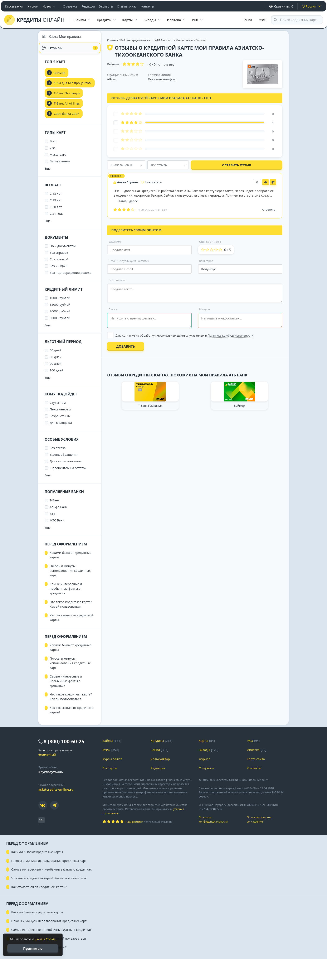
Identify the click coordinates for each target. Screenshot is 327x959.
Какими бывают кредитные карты (70, 558)
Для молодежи (61, 426)
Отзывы (70, 50)
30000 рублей (60, 321)
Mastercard (58, 158)
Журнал (33, 6)
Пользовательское (268, 823)
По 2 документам (63, 249)
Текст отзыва (117, 280)
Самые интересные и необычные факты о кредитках (66, 591)
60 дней (56, 360)
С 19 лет (56, 203)
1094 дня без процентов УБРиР (72, 87)
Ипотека (253, 753)
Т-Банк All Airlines (67, 107)
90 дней (56, 367)
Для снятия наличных (66, 464)
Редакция (88, 6)
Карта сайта (256, 762)
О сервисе (70, 6)
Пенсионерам (60, 412)
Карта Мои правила (62, 37)
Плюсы (113, 309)
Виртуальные (60, 164)
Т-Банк (55, 503)
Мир (53, 144)
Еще (47, 172)
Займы (108, 744)
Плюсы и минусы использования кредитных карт (70, 573)
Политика (220, 823)
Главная (112, 40)
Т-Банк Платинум (67, 96)
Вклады (204, 753)
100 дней (56, 373)
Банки (247, 20)
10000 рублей (60, 301)
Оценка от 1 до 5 (210, 242)
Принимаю (33, 948)
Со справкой (59, 262)
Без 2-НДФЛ (59, 269)
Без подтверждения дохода (70, 276)
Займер (59, 76)
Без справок (59, 256)
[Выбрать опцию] (194, 335)
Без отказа (58, 451)
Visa (52, 151)
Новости (48, 6)
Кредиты (157, 744)
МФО (262, 20)
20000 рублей (60, 314)
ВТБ (52, 517)
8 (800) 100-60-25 (64, 744)
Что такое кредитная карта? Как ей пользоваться (71, 607)
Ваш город (206, 261)
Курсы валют (14, 6)
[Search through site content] (297, 19)
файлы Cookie (45, 939)
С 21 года (57, 217)
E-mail (128, 261)
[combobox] (126, 164)
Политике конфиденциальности (230, 335)
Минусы (204, 309)
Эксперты (106, 6)
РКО (250, 744)
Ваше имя (115, 242)
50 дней (56, 353)
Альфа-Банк (59, 510)
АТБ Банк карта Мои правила (174, 40)
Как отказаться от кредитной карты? (72, 620)
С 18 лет (56, 197)
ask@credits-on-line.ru (55, 793)
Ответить (268, 209)
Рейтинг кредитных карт (136, 40)
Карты (203, 744)
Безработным (60, 419)
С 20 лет (56, 210)
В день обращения (64, 458)
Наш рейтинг (134, 825)
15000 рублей (60, 308)
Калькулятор (160, 762)
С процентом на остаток (68, 471)
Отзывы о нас (126, 6)
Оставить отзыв (236, 165)
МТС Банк (57, 523)
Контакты (147, 6)
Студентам (58, 406)
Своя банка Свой (66, 117)
